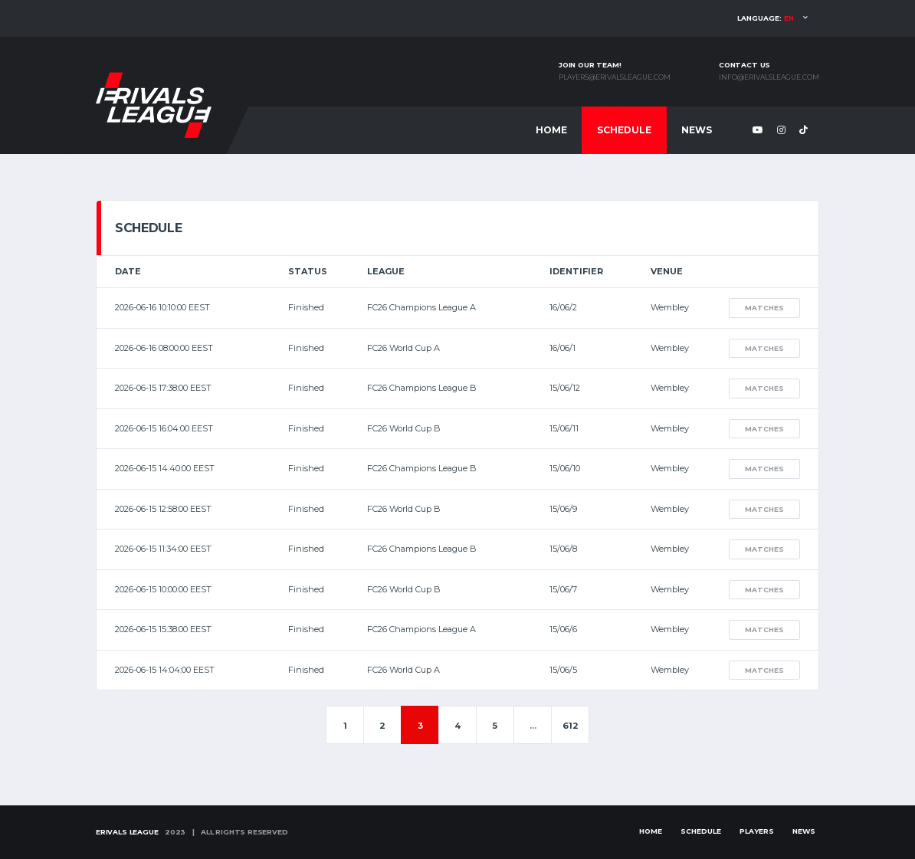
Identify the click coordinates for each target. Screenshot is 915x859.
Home (551, 130)
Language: (765, 18)
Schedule (624, 130)
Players (757, 831)
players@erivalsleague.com (615, 77)
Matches (764, 307)
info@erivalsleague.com (769, 77)
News (696, 130)
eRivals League (127, 832)
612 (570, 725)
